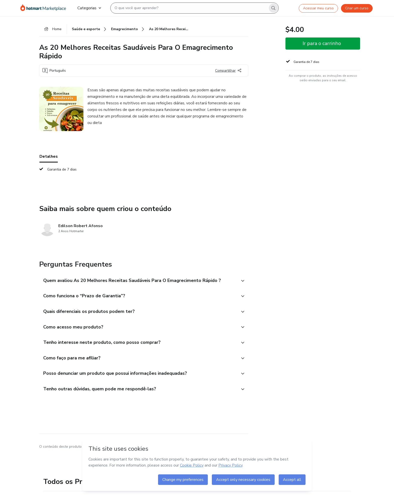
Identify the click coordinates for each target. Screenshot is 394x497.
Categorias (89, 8)
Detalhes (48, 156)
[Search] (273, 8)
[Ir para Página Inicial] (44, 8)
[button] (138, 281)
